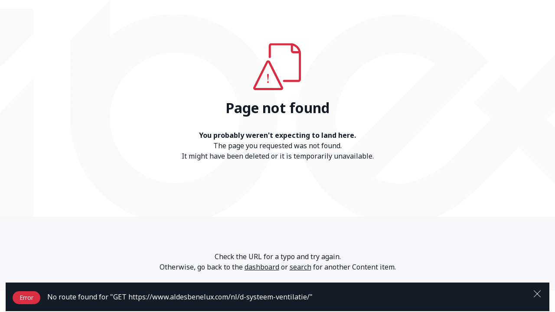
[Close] (537, 293)
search (300, 267)
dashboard (262, 267)
